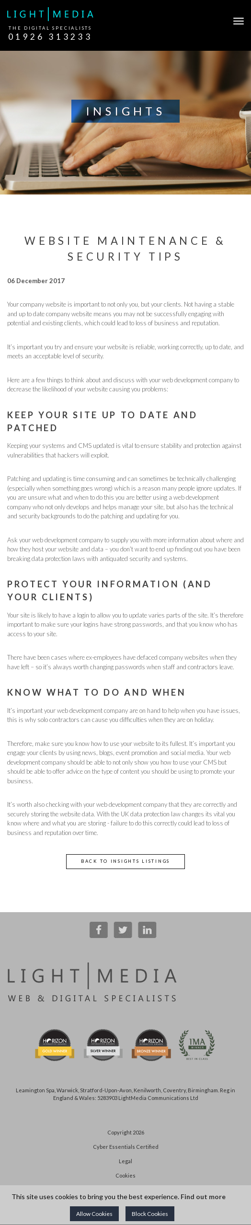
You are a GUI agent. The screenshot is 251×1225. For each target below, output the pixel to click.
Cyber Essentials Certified (126, 1147)
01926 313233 (50, 37)
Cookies (125, 1175)
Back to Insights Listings (125, 861)
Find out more (203, 1196)
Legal (125, 1161)
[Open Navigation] (236, 21)
